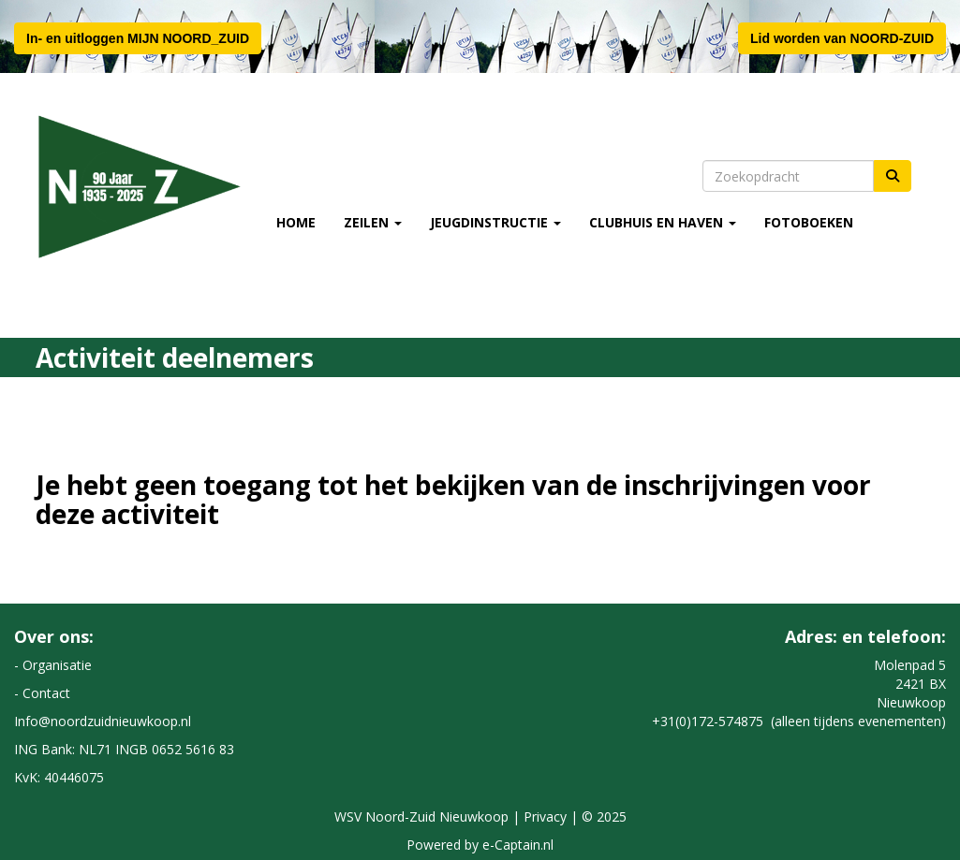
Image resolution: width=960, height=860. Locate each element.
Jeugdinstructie (495, 222)
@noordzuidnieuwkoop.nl (102, 721)
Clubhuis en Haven (662, 222)
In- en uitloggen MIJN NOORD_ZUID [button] (137, 38)
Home (296, 222)
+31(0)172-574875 (707, 721)
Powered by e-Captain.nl (480, 844)
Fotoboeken (808, 222)
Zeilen (373, 222)
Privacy (545, 816)
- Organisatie (53, 665)
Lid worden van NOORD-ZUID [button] (842, 38)
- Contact (42, 693)
